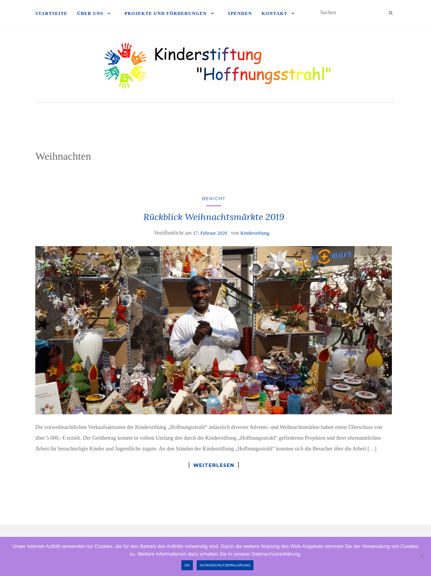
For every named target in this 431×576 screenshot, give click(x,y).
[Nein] (421, 556)
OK (187, 565)
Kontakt (274, 13)
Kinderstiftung (255, 233)
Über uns (90, 13)
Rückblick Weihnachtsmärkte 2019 (213, 217)
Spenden (240, 13)
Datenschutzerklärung (225, 565)
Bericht (213, 198)
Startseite (51, 13)
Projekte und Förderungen (165, 13)
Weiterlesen (213, 465)
